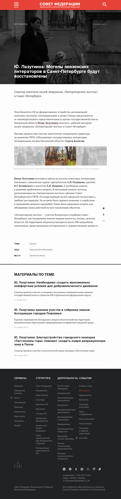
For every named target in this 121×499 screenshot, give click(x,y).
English (17, 425)
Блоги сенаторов (86, 419)
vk (64, 469)
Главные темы (85, 386)
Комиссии (40, 409)
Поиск (17, 398)
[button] (16, 5)
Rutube (94, 469)
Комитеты (83, 399)
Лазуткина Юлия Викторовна (41, 250)
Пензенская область (37, 255)
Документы (62, 405)
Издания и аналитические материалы (65, 456)
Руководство (41, 390)
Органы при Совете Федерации (41, 428)
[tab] (104, 216)
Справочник (19, 411)
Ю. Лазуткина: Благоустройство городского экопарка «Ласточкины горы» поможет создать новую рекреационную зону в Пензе (59, 340)
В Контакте (103, 208)
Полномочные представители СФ (42, 451)
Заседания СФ (63, 393)
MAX (82, 469)
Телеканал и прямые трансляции (84, 431)
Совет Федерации (44, 386)
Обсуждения (19, 402)
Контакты (18, 386)
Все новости (20, 24)
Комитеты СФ (42, 404)
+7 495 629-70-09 (83, 475)
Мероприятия (63, 424)
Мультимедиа (85, 423)
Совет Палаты (42, 395)
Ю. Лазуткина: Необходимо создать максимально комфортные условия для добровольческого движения (56, 284)
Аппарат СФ (41, 413)
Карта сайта (19, 416)
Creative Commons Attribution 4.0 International (84, 489)
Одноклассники (104, 215)
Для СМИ (83, 438)
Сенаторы (40, 399)
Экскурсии (19, 421)
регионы (33, 244)
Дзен (70, 469)
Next (69, 156)
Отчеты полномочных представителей (64, 446)
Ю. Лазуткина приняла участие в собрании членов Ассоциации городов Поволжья (52, 311)
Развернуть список (103, 221)
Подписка (18, 407)
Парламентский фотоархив (99, 469)
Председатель (85, 395)
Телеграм (88, 469)
